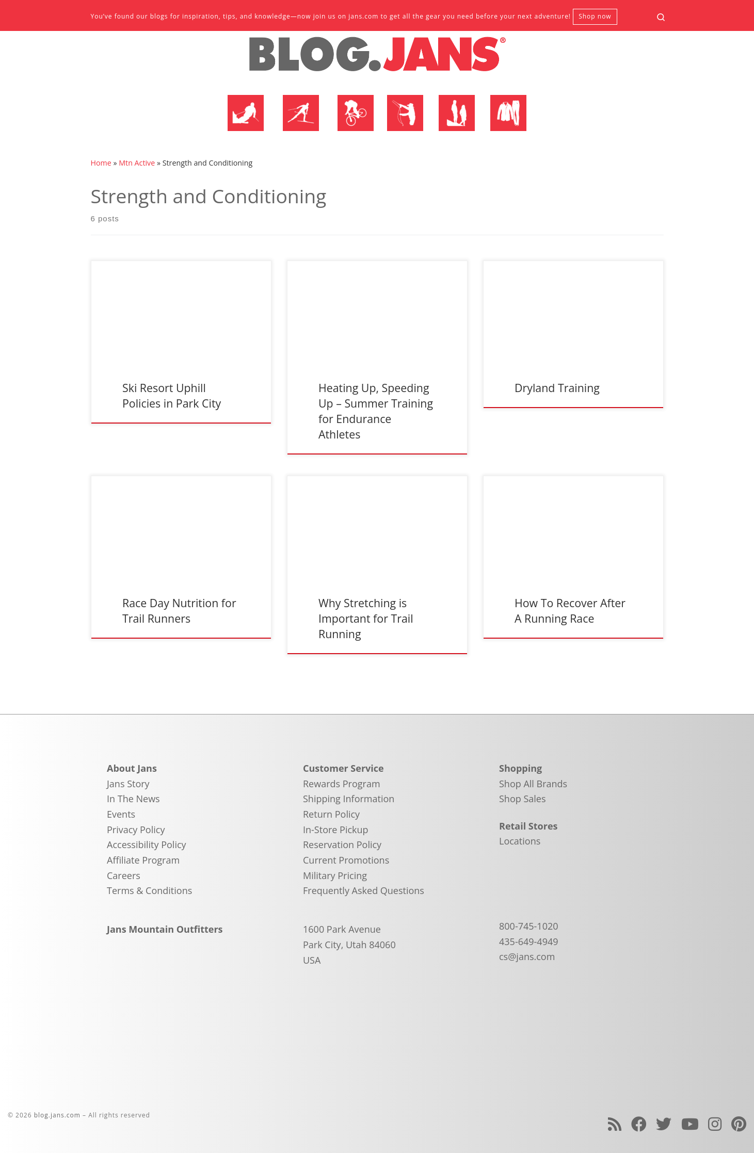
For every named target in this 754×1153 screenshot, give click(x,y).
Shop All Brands (533, 783)
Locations (519, 841)
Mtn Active (137, 163)
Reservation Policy (342, 844)
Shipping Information (348, 798)
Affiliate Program (143, 860)
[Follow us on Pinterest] (738, 1123)
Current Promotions (346, 860)
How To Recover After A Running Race (570, 610)
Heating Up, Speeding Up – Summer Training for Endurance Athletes (375, 411)
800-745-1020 (528, 926)
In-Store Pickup (335, 829)
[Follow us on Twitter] (663, 1123)
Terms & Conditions (149, 890)
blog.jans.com (57, 1115)
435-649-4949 (528, 941)
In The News (133, 798)
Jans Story (128, 783)
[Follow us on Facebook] (639, 1123)
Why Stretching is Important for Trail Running (365, 618)
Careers (123, 875)
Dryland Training (557, 387)
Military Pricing (335, 875)
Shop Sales (522, 798)
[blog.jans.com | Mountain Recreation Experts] (377, 58)
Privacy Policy (136, 829)
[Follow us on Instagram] (714, 1123)
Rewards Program (341, 783)
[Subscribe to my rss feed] (614, 1123)
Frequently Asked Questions (363, 890)
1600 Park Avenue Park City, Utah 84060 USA (349, 944)
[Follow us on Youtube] (690, 1123)
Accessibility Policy (146, 844)
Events (121, 814)
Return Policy (331, 814)
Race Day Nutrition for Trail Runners (179, 610)
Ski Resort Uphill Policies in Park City (171, 395)
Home (101, 163)
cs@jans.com (527, 956)
